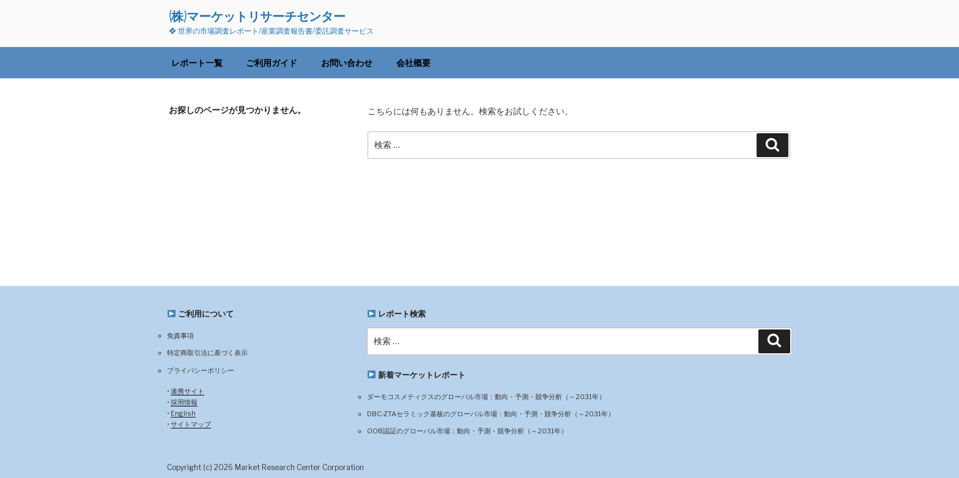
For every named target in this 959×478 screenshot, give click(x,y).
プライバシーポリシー (200, 370)
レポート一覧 (197, 62)
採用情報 (184, 402)
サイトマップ (191, 424)
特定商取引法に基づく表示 (207, 352)
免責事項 (180, 335)
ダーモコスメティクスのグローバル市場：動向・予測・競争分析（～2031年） (486, 396)
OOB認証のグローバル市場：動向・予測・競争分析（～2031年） (467, 431)
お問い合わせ (346, 62)
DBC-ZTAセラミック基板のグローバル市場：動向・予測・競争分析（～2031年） (491, 414)
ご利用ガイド (271, 62)
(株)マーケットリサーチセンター (257, 16)
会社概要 (413, 62)
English (183, 413)
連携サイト (187, 391)
